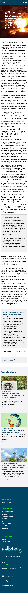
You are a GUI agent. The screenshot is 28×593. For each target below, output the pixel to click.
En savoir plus (5, 567)
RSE (8, 568)
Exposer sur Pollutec (6, 502)
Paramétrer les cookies (7, 585)
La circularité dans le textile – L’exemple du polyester (13, 476)
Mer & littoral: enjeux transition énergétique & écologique (7, 523)
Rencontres (10, 473)
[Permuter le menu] (16, 2)
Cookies (14, 581)
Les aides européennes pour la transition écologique (7, 513)
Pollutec (4, 539)
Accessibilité (13, 568)
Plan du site (21, 581)
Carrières (18, 567)
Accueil (8, 12)
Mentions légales (6, 581)
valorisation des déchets (6, 103)
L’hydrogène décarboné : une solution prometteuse (7, 518)
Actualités (11, 567)
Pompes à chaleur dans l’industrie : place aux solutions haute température (13, 440)
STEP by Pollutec (6, 541)
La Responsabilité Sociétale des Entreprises (6, 528)
